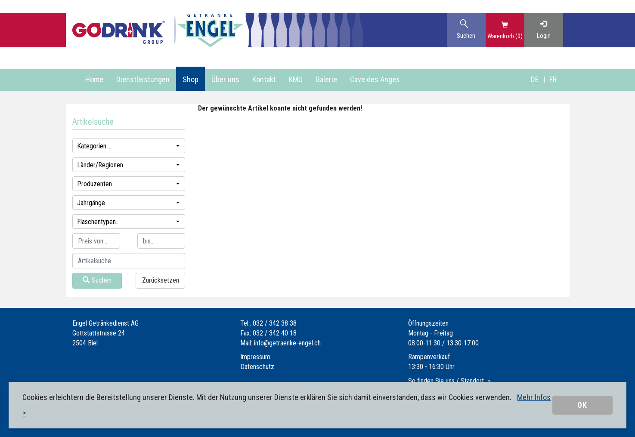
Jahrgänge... (128, 203)
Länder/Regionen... (128, 165)
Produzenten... (128, 184)
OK (582, 404)
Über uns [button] (225, 79)
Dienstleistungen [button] (143, 79)
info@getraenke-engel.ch (287, 343)
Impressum (255, 357)
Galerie (326, 79)
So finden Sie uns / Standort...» (449, 381)
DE (535, 79)
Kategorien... (128, 146)
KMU (296, 79)
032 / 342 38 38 (275, 323)
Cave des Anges (375, 79)
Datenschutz (257, 367)
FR (553, 79)
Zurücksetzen (160, 280)
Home (94, 79)
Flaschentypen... (128, 222)
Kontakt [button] (264, 79)
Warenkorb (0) (505, 36)
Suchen (97, 280)
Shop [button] (190, 79)
